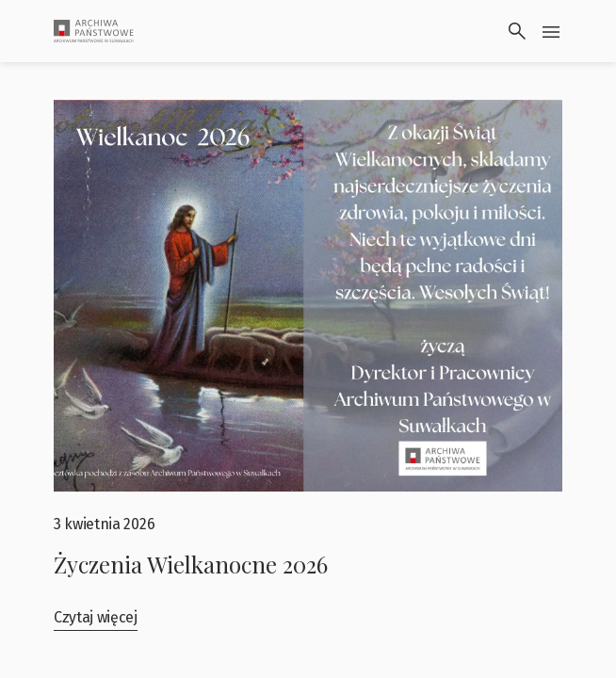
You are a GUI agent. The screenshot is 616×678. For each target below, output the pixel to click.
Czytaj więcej (96, 617)
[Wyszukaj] (517, 31)
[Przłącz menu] (551, 31)
